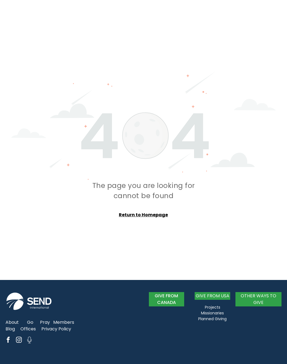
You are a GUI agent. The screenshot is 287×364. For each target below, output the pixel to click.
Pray (45, 322)
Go (30, 322)
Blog (10, 329)
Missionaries (212, 313)
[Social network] (29, 341)
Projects (212, 307)
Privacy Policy (56, 329)
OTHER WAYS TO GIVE (258, 299)
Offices (28, 329)
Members (63, 322)
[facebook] (8, 341)
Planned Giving (212, 319)
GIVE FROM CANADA (166, 299)
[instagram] (18, 341)
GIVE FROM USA (212, 296)
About (12, 322)
